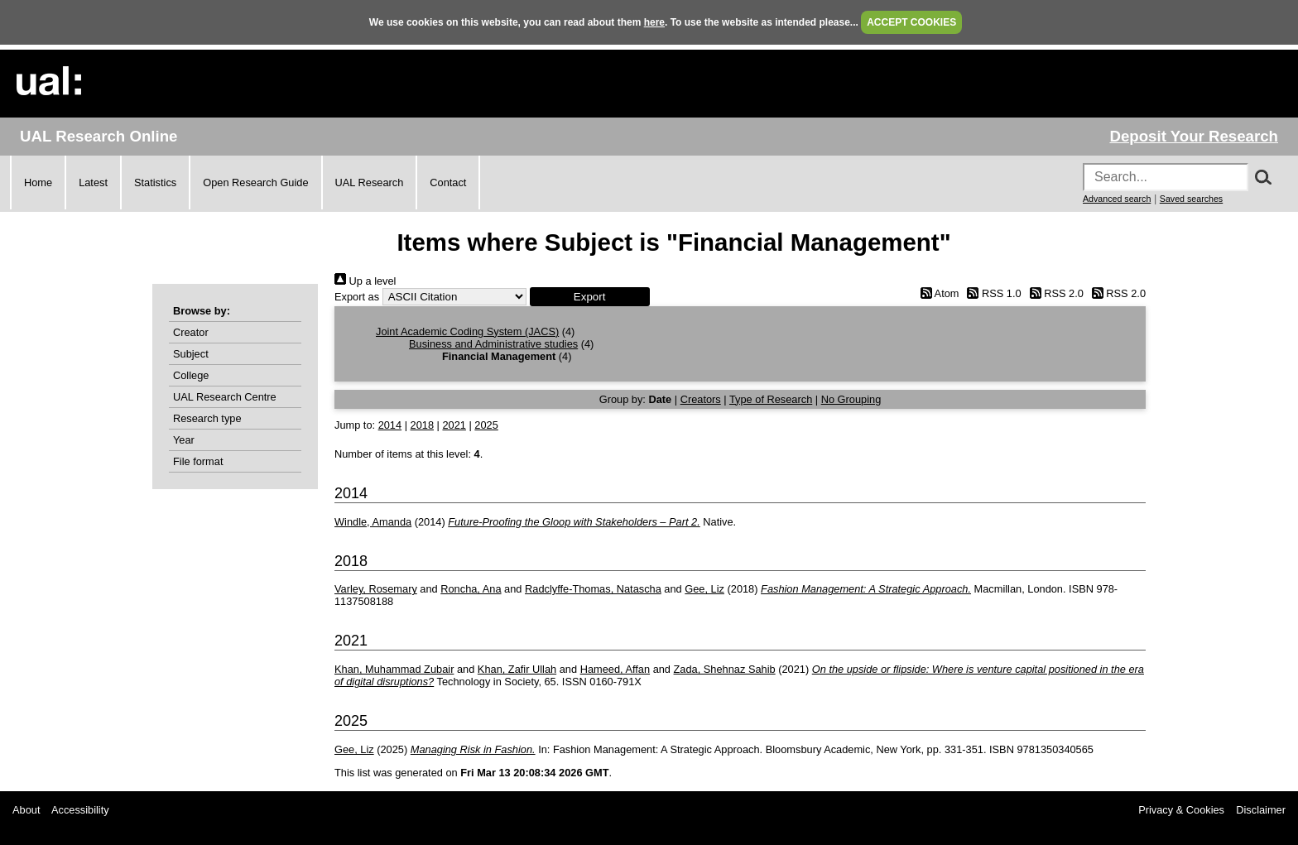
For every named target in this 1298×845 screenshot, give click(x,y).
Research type (207, 418)
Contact (448, 182)
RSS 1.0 (992, 293)
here (654, 22)
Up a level (365, 281)
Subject (191, 354)
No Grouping (851, 399)
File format (198, 461)
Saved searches (1191, 199)
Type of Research (770, 399)
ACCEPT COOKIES (911, 22)
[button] (590, 296)
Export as (356, 296)
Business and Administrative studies (493, 344)
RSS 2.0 (1054, 293)
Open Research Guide (255, 182)
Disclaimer (1261, 810)
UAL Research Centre (224, 397)
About (26, 810)
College (191, 375)
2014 (389, 425)
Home (38, 182)
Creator (191, 332)
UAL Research (369, 182)
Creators (700, 399)
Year (184, 440)
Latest (93, 182)
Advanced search (1117, 199)
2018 (422, 425)
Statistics (155, 182)
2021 (453, 425)
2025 (486, 425)
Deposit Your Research (1193, 136)
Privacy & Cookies (1181, 810)
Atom (937, 293)
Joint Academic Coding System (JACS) (467, 331)
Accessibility (80, 810)
